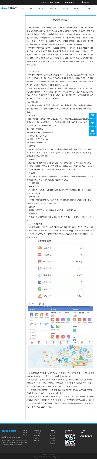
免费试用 (86, 2)
